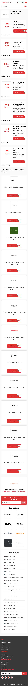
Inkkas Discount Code (9, 608)
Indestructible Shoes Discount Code (13, 577)
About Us (3, 646)
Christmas (3, 666)
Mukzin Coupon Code (9, 574)
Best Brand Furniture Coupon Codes (13, 617)
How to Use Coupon (6, 642)
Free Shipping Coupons (7, 656)
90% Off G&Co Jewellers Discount (14, 187)
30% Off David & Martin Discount (14, 212)
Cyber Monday (4, 662)
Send (23, 502)
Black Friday (20, 2)
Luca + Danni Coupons (10, 629)
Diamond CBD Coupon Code (11, 580)
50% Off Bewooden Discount (14, 362)
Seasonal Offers (6, 660)
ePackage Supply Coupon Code (12, 602)
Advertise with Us (5, 647)
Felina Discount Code (9, 599)
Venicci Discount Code (10, 586)
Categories (4, 654)
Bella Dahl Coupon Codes (10, 620)
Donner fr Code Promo (10, 556)
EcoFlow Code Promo (9, 559)
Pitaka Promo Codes (9, 562)
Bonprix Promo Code (9, 565)
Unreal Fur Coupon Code (10, 611)
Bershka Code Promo (9, 568)
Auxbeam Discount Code (10, 571)
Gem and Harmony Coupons (11, 593)
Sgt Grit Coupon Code (9, 605)
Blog (2, 658)
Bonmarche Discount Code (11, 596)
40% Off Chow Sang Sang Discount (14, 462)
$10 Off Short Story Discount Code (14, 387)
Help (2, 639)
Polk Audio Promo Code (10, 626)
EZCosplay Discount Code (10, 583)
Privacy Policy (4, 649)
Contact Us (4, 644)
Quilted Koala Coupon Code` (11, 614)
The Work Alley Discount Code (12, 590)
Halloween (3, 668)
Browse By (4, 651)
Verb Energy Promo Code (11, 623)
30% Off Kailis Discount (14, 412)
